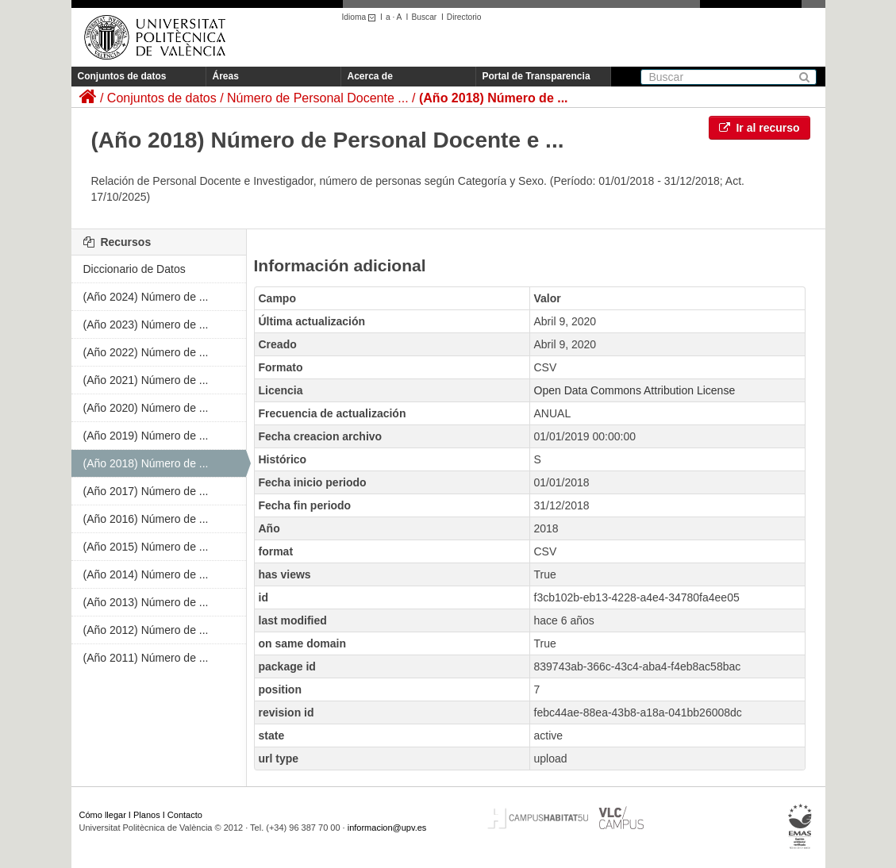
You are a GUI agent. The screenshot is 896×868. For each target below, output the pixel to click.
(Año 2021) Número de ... (146, 380)
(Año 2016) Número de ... (146, 519)
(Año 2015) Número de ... (146, 546)
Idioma (361, 17)
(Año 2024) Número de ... (146, 296)
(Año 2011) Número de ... (146, 657)
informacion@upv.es (387, 827)
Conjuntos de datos (122, 76)
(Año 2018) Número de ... (493, 98)
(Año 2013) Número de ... (146, 602)
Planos (146, 815)
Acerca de (370, 76)
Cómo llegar (102, 815)
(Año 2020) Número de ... (146, 407)
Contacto (184, 815)
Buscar (423, 17)
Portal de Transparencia (536, 76)
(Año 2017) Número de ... (146, 491)
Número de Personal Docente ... (318, 98)
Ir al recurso (759, 127)
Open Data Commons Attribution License (635, 390)
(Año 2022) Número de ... (146, 352)
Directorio (464, 17)
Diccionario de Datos (134, 269)
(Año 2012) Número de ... (146, 630)
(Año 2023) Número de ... (146, 324)
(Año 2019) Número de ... (146, 435)
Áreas (226, 76)
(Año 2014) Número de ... (146, 574)
